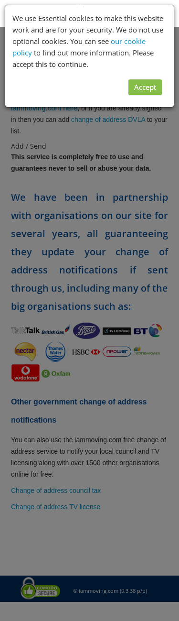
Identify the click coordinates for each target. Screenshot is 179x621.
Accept (145, 87)
